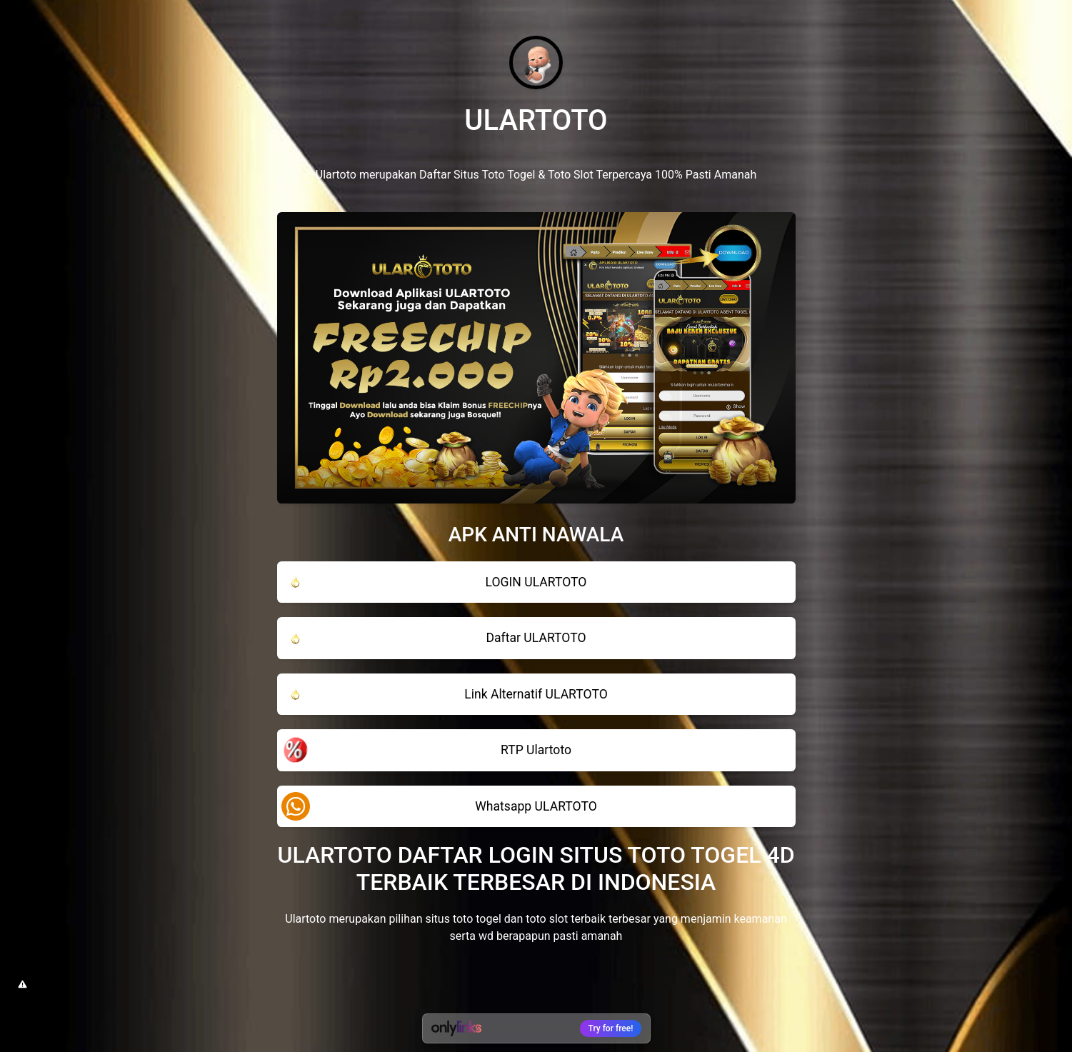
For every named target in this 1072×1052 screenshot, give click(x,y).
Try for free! (610, 1028)
